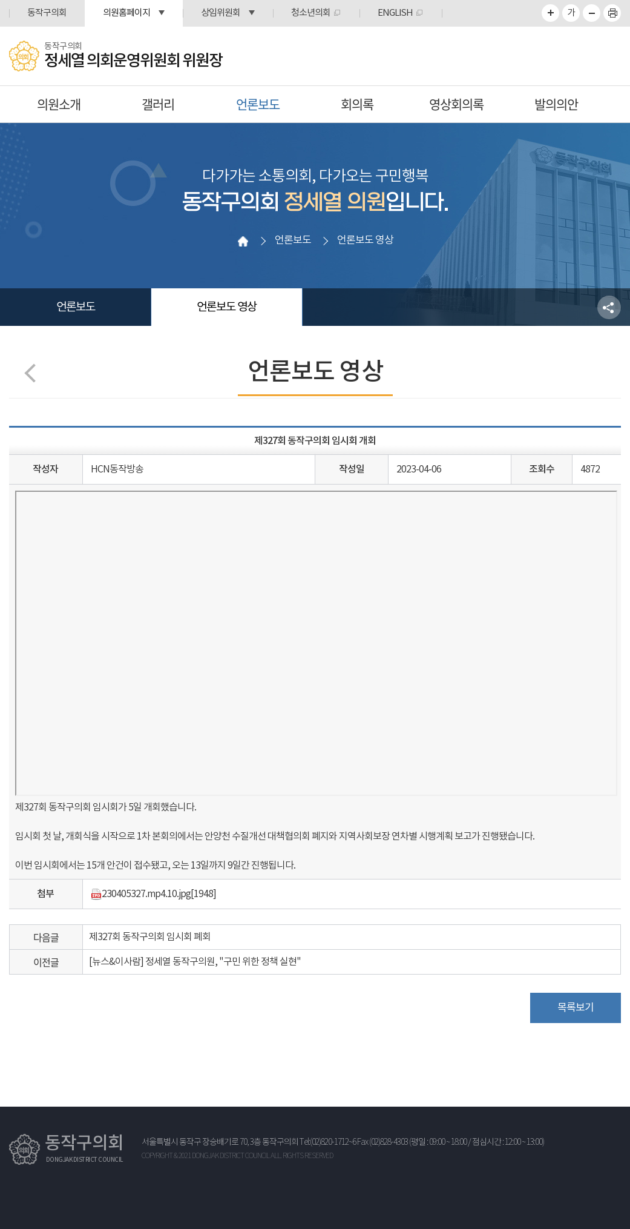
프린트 (612, 13)
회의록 (357, 103)
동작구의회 (47, 13)
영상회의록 (456, 103)
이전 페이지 (33, 372)
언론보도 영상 (227, 307)
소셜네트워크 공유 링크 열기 (609, 307)
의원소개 (58, 103)
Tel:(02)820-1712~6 (328, 1142)
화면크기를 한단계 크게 (550, 13)
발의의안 (556, 103)
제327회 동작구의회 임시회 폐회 (150, 937)
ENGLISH (395, 13)
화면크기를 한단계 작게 (591, 13)
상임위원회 (220, 13)
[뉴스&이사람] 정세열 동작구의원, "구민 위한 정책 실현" (195, 961)
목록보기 (575, 1008)
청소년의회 (310, 13)
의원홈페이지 (126, 13)
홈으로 (243, 241)
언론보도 (258, 103)
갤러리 (158, 103)
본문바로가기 (0, 0)
